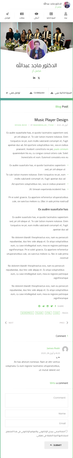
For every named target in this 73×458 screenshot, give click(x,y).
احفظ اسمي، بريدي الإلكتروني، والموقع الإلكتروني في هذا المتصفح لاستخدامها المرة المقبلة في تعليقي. (37, 433)
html (48, 312)
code (56, 312)
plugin (39, 312)
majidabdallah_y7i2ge (43, 125)
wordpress (27, 312)
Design (18, 125)
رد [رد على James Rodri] (56, 357)
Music (24, 125)
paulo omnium (61, 149)
